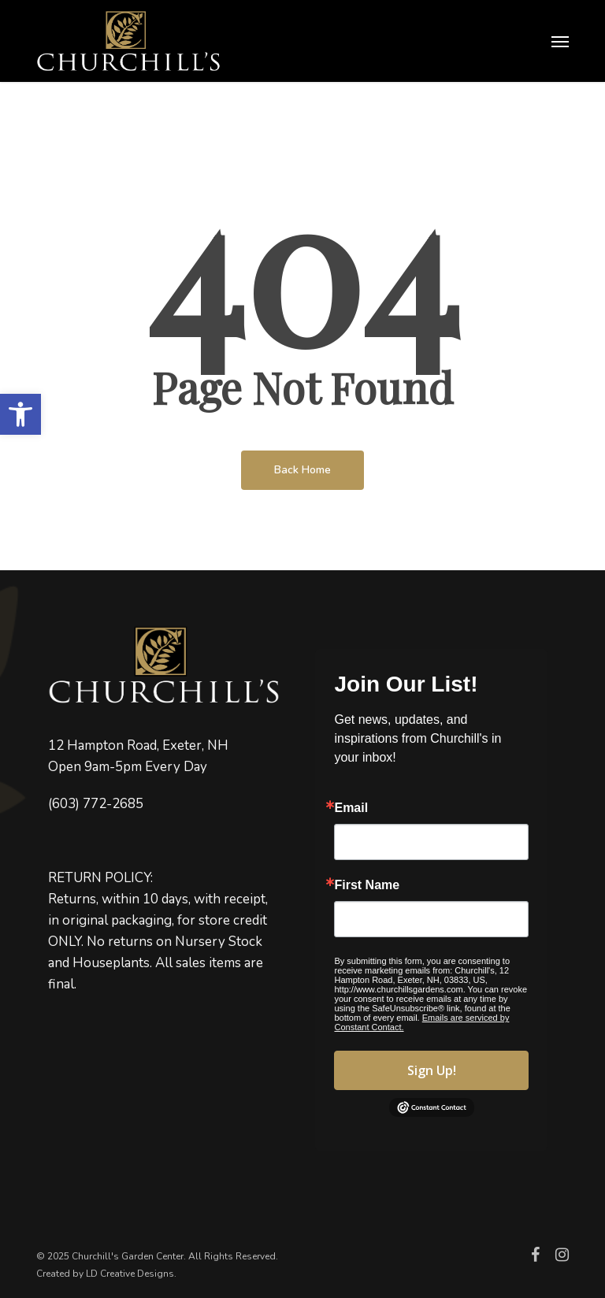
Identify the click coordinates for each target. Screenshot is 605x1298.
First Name (366, 885)
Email (351, 808)
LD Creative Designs (130, 1273)
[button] (20, 414)
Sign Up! (431, 1070)
